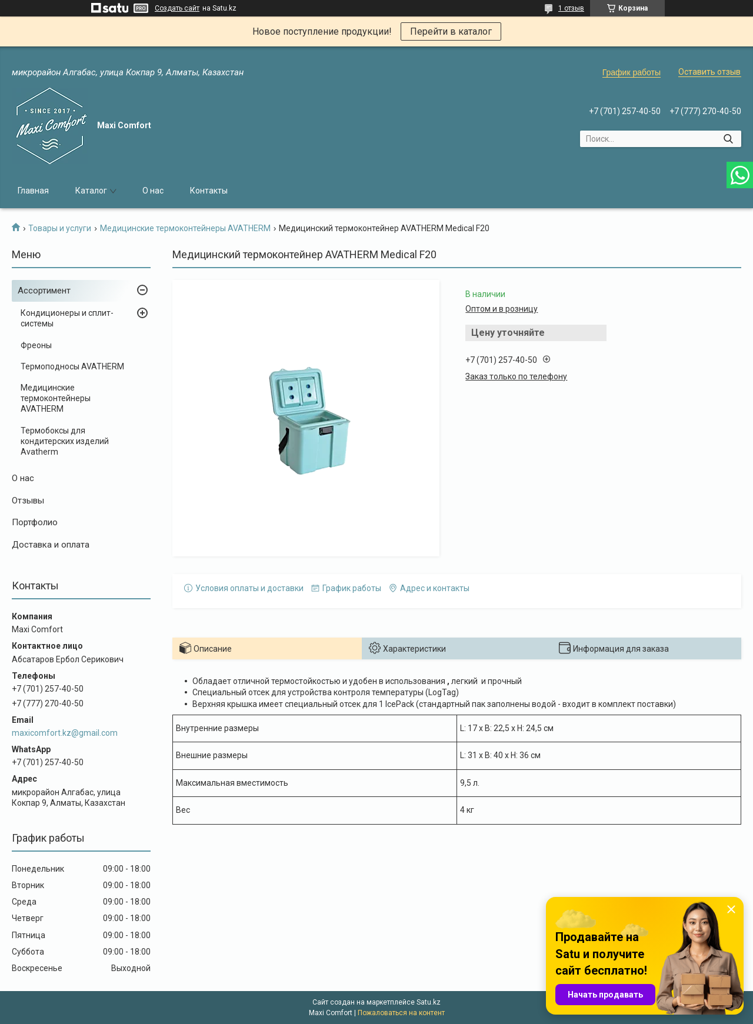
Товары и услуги (59, 228)
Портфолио (35, 522)
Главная (33, 190)
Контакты (209, 190)
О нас (153, 190)
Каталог (91, 190)
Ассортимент (44, 290)
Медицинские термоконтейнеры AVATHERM (185, 228)
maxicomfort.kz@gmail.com (65, 733)
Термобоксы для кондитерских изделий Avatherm (65, 441)
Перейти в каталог (451, 31)
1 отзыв (571, 8)
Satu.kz (429, 1002)
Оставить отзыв (709, 71)
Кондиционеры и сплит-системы (67, 318)
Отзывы (28, 500)
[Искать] (728, 139)
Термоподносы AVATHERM (72, 366)
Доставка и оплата (50, 544)
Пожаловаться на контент (401, 1013)
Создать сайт (177, 8)
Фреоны (36, 345)
